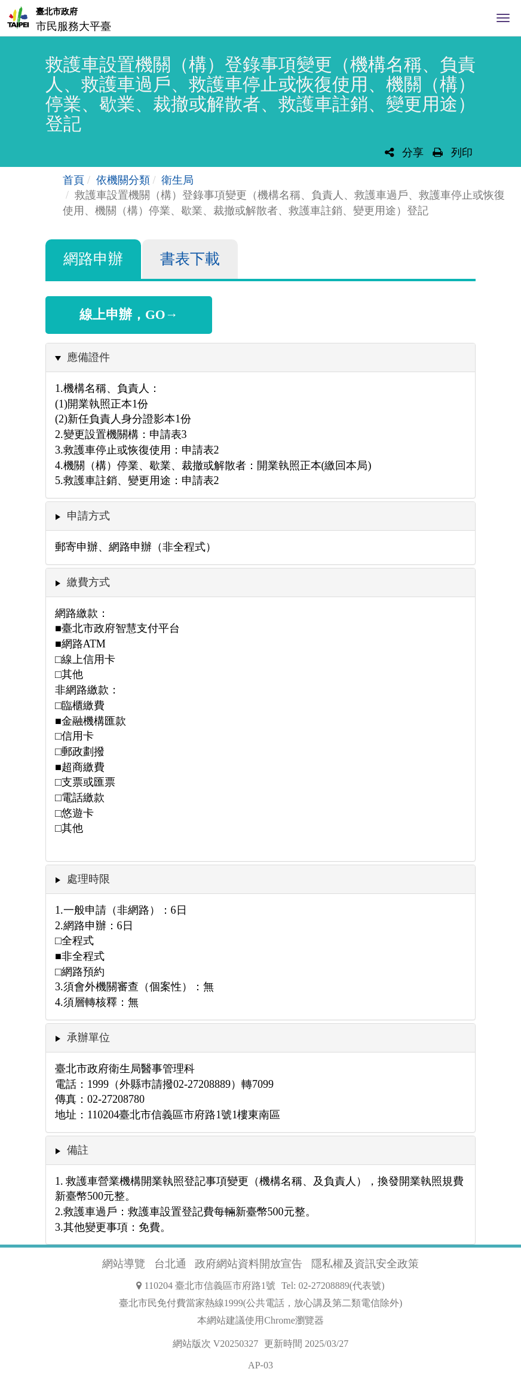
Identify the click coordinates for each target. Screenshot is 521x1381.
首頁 (73, 180)
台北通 (170, 1264)
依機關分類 (123, 180)
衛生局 (177, 180)
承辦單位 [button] (88, 1038)
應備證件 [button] (88, 357)
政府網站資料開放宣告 (248, 1264)
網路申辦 (93, 259)
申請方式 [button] (88, 516)
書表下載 (190, 259)
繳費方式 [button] (88, 582)
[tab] (260, 357)
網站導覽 (123, 1264)
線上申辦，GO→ (128, 315)
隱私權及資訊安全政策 (365, 1264)
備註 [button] (77, 1150)
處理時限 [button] (88, 879)
